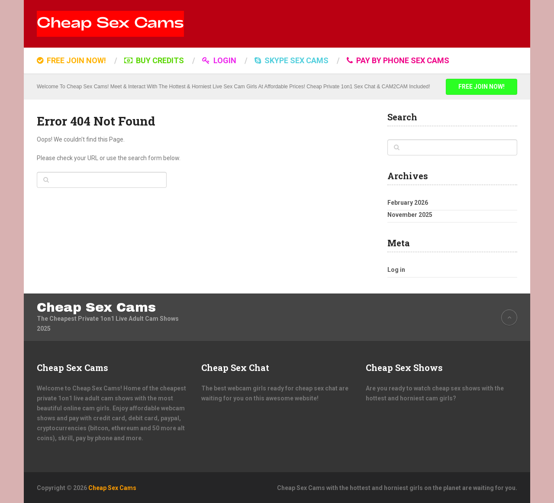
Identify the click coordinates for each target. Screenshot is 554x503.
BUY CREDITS (154, 60)
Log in (396, 269)
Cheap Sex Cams (96, 307)
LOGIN (219, 60)
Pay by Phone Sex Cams (398, 60)
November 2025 (409, 214)
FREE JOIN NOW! (71, 60)
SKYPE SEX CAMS (291, 60)
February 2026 (407, 202)
